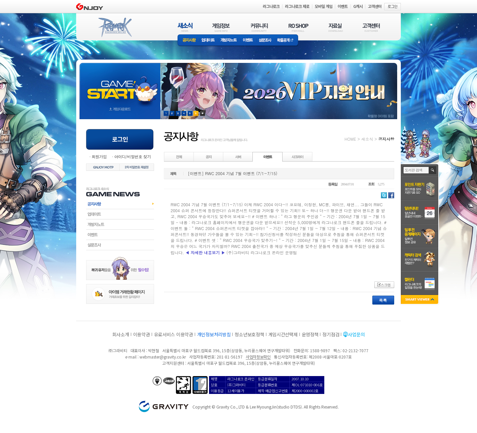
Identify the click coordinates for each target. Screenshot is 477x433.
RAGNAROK (114, 27)
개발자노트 (229, 40)
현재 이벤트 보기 (202, 113)
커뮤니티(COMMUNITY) (259, 27)
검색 (432, 170)
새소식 (367, 139)
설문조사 (265, 40)
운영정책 (310, 334)
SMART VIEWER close (420, 300)
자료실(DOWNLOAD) (335, 27)
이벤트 (248, 40)
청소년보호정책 (249, 334)
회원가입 (99, 156)
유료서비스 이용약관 (173, 334)
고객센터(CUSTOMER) (371, 27)
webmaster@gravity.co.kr (162, 357)
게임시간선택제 (283, 334)
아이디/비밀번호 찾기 (132, 156)
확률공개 (286, 40)
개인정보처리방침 (214, 334)
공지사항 (188, 40)
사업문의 (356, 334)
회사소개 (120, 334)
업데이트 (208, 40)
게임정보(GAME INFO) (221, 27)
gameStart (120, 85)
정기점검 (330, 334)
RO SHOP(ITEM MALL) (298, 27)
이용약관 (141, 334)
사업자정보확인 (258, 357)
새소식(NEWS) (185, 27)
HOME (350, 139)
